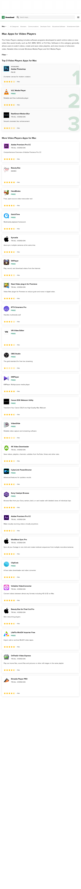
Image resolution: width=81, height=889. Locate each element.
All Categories (14, 26)
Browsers (23, 26)
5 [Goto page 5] (27, 701)
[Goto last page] (75, 701)
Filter (5, 55)
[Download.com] (8, 17)
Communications (33, 26)
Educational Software (58, 26)
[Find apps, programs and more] (45, 17)
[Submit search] (18, 17)
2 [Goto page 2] (10, 701)
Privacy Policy (59, 885)
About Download (34, 885)
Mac (4, 26)
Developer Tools (45, 26)
